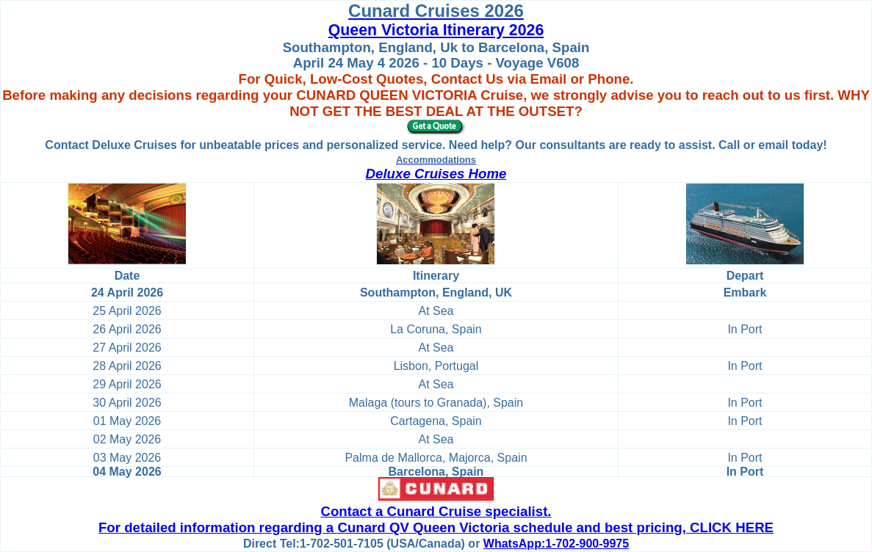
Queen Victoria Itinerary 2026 (436, 30)
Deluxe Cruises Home (436, 173)
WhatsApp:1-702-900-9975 (556, 543)
